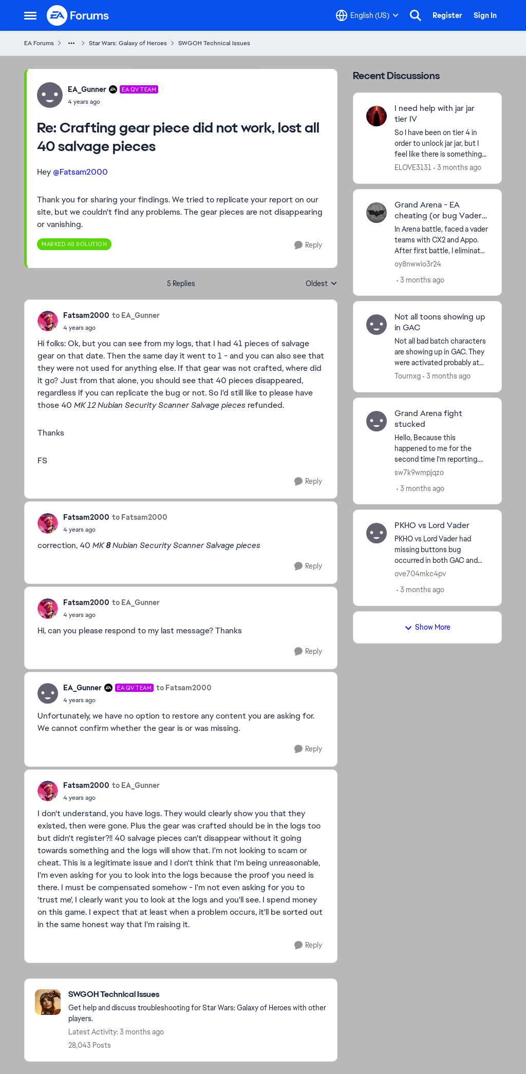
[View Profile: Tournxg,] (376, 324)
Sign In (485, 15)
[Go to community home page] (78, 15)
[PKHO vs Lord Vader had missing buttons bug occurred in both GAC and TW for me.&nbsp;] (441, 550)
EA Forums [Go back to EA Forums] (39, 43)
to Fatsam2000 (139, 517)
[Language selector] (367, 15)
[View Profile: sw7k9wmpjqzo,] (376, 421)
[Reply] (308, 245)
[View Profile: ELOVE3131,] (376, 116)
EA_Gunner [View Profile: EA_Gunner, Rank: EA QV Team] (87, 89)
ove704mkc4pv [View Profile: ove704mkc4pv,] (420, 573)
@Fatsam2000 (80, 171)
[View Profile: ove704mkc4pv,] (376, 533)
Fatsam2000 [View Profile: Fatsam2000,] (86, 315)
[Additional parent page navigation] (71, 43)
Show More (427, 627)
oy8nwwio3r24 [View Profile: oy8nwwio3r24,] (417, 263)
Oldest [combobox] (321, 284)
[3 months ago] (457, 167)
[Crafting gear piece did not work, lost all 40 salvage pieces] (113, 101)
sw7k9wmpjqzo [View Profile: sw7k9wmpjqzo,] (419, 472)
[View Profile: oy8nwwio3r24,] (376, 212)
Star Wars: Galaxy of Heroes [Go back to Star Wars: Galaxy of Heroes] (128, 43)
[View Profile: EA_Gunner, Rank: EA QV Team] (50, 95)
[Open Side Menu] (30, 15)
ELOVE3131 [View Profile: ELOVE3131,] (412, 167)
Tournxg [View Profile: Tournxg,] (407, 376)
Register (447, 15)
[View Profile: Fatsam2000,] (47, 321)
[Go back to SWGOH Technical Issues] (197, 994)
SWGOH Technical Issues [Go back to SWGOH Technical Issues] (214, 43)
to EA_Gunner (136, 315)
